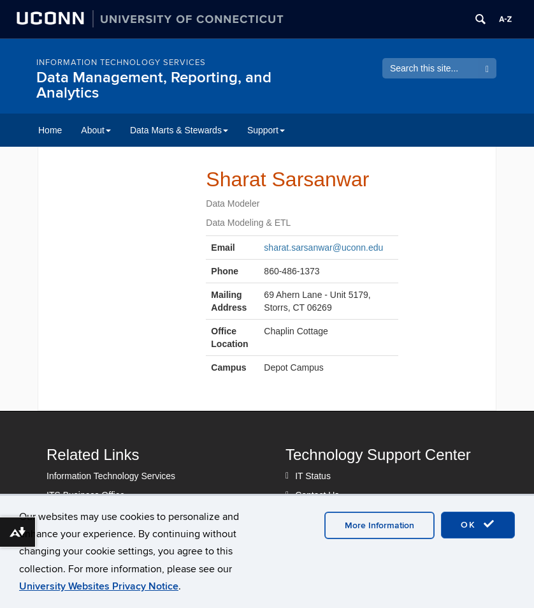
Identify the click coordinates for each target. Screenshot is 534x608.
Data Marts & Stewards (179, 130)
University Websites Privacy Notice (98, 586)
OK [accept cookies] (478, 524)
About (96, 130)
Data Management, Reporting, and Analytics (153, 85)
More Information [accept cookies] (379, 525)
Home (50, 130)
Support (266, 130)
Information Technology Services (121, 62)
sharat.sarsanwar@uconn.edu (323, 247)
